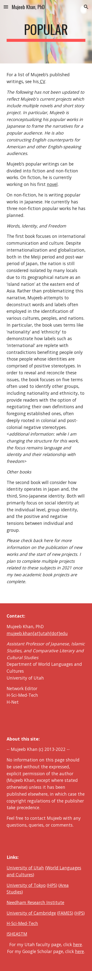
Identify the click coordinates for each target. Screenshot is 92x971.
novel (52, 184)
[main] (46, 32)
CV (42, 81)
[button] (6, 7)
